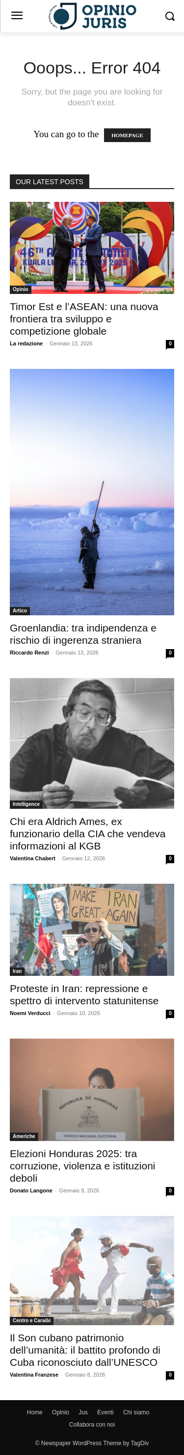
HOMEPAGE (127, 135)
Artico (20, 610)
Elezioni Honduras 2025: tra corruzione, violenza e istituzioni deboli (82, 1166)
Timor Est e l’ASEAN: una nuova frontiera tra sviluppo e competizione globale (84, 319)
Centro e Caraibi (32, 1320)
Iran (17, 971)
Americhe (24, 1136)
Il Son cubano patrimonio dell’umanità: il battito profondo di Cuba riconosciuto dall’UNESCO (85, 1350)
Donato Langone (31, 1190)
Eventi (105, 1412)
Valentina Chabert (32, 858)
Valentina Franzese (34, 1375)
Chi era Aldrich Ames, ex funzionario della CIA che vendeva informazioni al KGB (88, 833)
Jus (83, 1412)
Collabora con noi (92, 1424)
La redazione (26, 343)
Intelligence (26, 804)
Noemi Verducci (30, 1013)
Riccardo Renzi (29, 652)
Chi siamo (136, 1412)
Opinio (20, 289)
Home (35, 1412)
